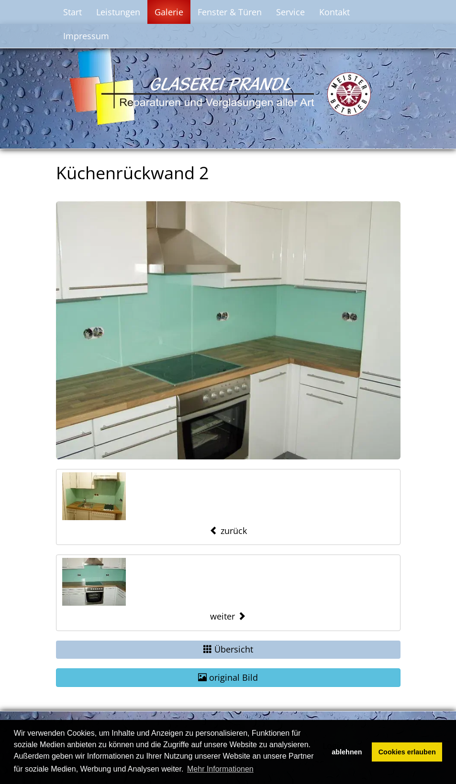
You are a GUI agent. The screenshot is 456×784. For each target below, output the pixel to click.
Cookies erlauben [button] (407, 752)
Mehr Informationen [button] (220, 769)
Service (290, 12)
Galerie (169, 12)
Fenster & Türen (230, 12)
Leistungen (118, 12)
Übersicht (228, 649)
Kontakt (334, 12)
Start (72, 12)
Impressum (86, 36)
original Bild (228, 677)
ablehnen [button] (347, 752)
